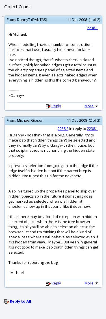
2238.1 (92, 27)
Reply (56, 105)
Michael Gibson (30, 120)
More (92, 105)
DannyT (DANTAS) (32, 19)
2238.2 (63, 128)
